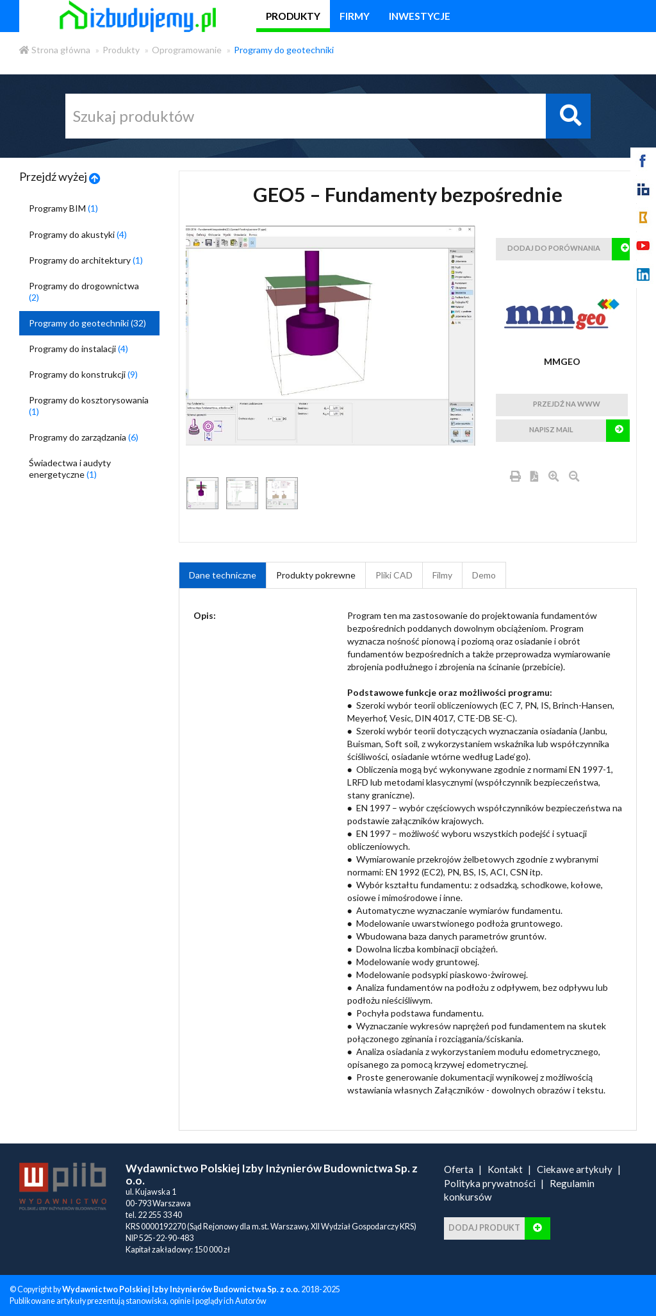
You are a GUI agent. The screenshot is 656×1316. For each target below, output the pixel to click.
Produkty (121, 49)
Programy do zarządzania (83, 437)
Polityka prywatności (490, 1183)
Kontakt (505, 1169)
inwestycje (419, 16)
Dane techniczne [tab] (222, 574)
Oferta (458, 1169)
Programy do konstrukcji (83, 374)
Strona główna (54, 49)
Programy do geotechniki (284, 49)
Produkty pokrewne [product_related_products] (316, 574)
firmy (355, 16)
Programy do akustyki (78, 234)
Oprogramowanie (187, 49)
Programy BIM (63, 208)
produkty (293, 16)
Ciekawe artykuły (574, 1169)
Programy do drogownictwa (84, 291)
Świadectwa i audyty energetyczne (70, 468)
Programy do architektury (86, 260)
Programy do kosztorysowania (89, 405)
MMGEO (562, 361)
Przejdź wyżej (60, 176)
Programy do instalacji (78, 348)
